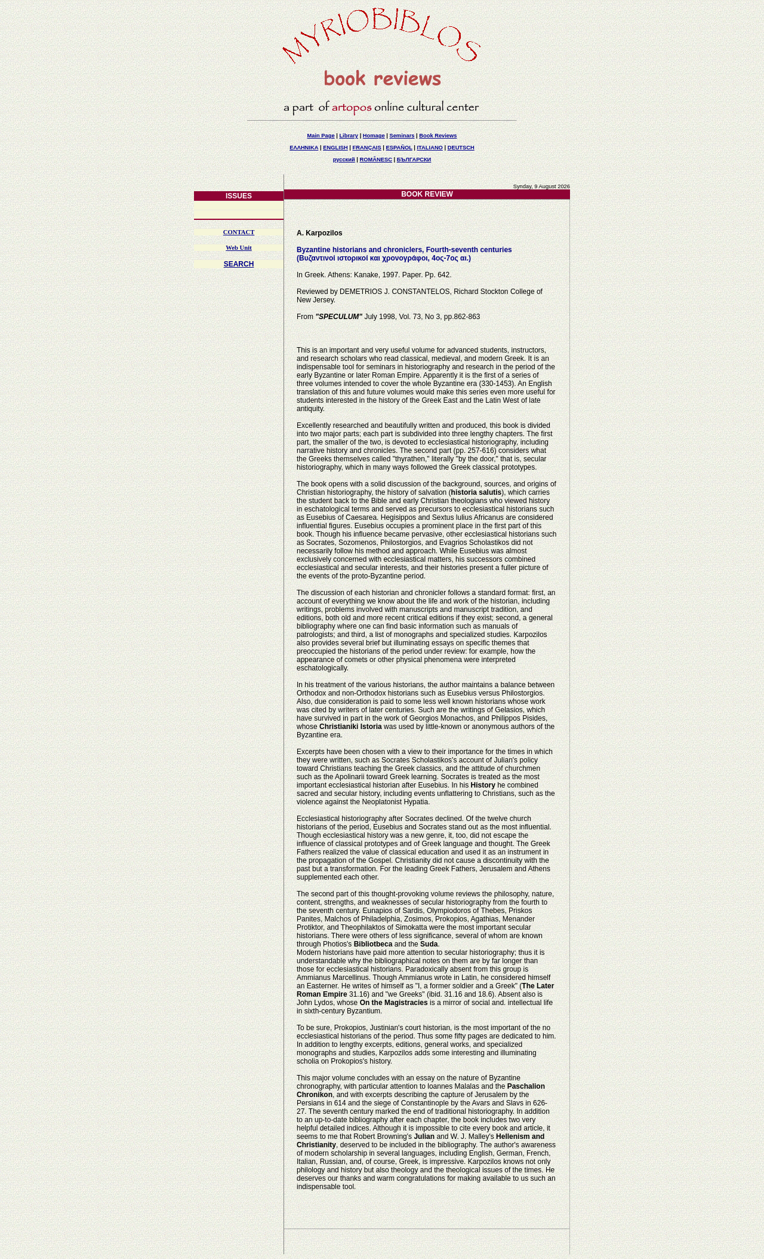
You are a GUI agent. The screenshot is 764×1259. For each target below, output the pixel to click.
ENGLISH (335, 148)
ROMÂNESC (376, 160)
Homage (374, 136)
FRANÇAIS (366, 148)
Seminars (401, 136)
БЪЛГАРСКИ (414, 160)
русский (344, 160)
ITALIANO (430, 148)
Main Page (320, 136)
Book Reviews (438, 136)
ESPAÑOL (399, 148)
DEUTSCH (461, 148)
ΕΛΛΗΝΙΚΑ (303, 148)
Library (348, 136)
